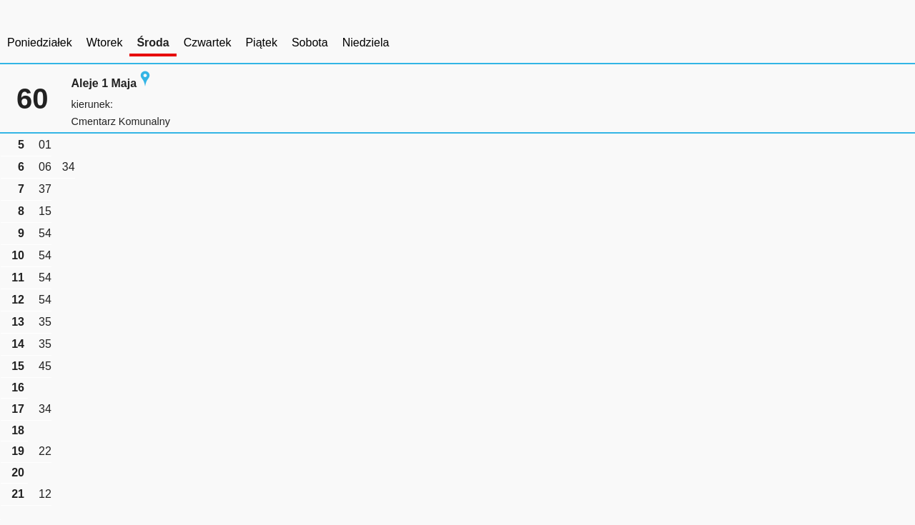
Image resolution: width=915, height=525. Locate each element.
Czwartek (208, 42)
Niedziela (366, 42)
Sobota (310, 42)
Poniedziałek (39, 42)
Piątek (261, 42)
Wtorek (104, 42)
